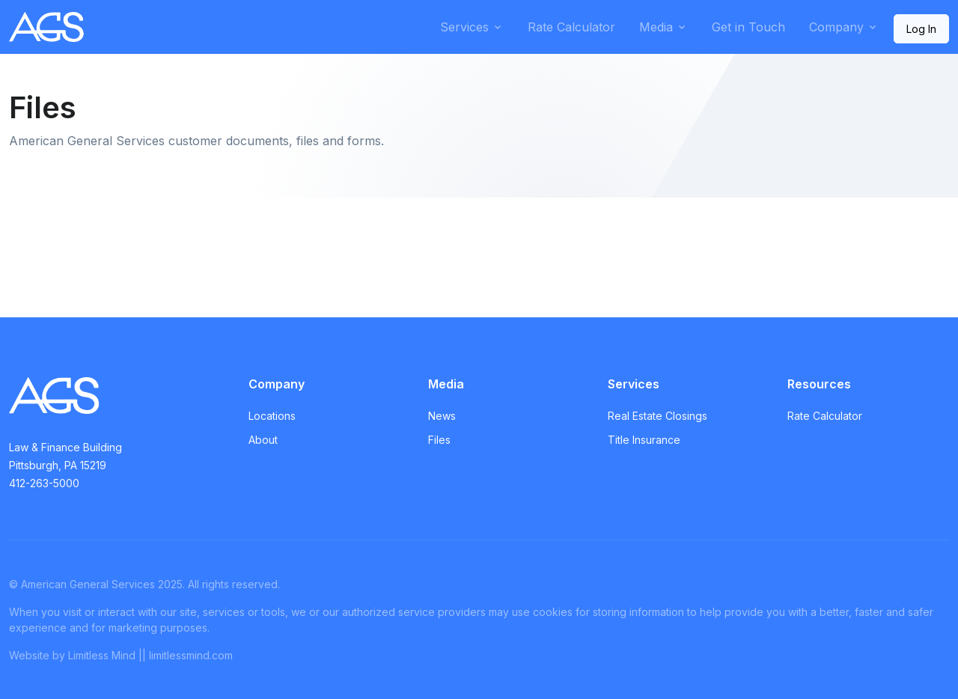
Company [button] (836, 26)
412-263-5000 (44, 483)
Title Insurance (644, 439)
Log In (921, 28)
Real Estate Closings (657, 415)
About (263, 439)
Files (439, 439)
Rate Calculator (571, 26)
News (442, 415)
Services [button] (464, 26)
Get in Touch (748, 26)
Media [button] (656, 26)
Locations (272, 415)
